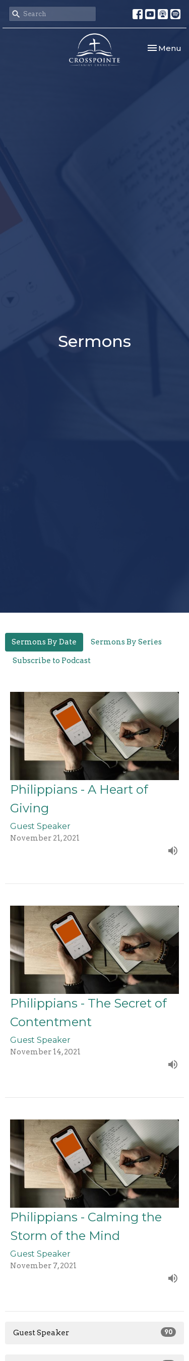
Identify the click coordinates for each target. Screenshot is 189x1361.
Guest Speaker (94, 1332)
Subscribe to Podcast (52, 660)
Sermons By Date (44, 641)
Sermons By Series (126, 641)
